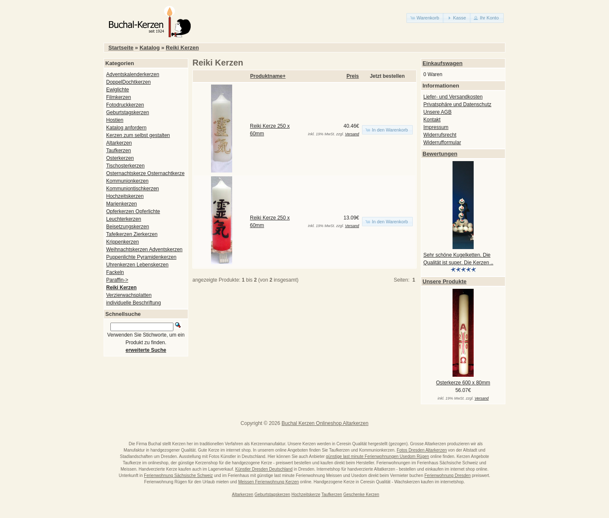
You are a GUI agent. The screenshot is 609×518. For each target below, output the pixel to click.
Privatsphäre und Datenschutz (457, 104)
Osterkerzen (120, 158)
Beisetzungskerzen (127, 227)
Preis (352, 76)
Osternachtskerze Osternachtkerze (145, 173)
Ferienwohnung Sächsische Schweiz (178, 475)
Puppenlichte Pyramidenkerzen (141, 257)
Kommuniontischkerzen (132, 189)
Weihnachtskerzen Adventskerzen (144, 249)
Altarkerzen (119, 143)
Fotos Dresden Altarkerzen (422, 450)
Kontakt (432, 120)
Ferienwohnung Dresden (447, 475)
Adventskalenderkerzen (132, 74)
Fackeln (115, 272)
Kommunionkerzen (127, 181)
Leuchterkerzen (123, 219)
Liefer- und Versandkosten (453, 97)
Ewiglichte (117, 90)
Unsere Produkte (444, 281)
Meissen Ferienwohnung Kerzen (268, 482)
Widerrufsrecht (439, 135)
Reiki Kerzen (182, 47)
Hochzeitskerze (305, 494)
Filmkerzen (118, 97)
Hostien (114, 120)
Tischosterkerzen (125, 166)
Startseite (120, 47)
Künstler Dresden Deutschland (264, 469)
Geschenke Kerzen (361, 494)
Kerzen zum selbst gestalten (138, 135)
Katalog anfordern (126, 128)
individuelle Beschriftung (133, 303)
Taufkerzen (118, 150)
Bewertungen (439, 154)
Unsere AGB (437, 112)
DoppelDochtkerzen (128, 82)
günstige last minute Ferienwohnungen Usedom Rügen (377, 456)
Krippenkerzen (122, 242)
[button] (425, 18)
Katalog (150, 47)
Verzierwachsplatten (128, 295)
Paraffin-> (117, 280)
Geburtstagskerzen (127, 112)
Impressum (435, 127)
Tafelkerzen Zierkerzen (131, 234)
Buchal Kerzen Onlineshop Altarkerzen (325, 423)
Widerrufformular (442, 142)
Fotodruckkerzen (125, 105)
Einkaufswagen (442, 63)
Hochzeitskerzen (125, 196)
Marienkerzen (121, 204)
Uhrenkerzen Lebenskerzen (137, 265)
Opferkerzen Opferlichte (133, 211)
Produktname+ (268, 76)
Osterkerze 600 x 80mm (463, 383)
